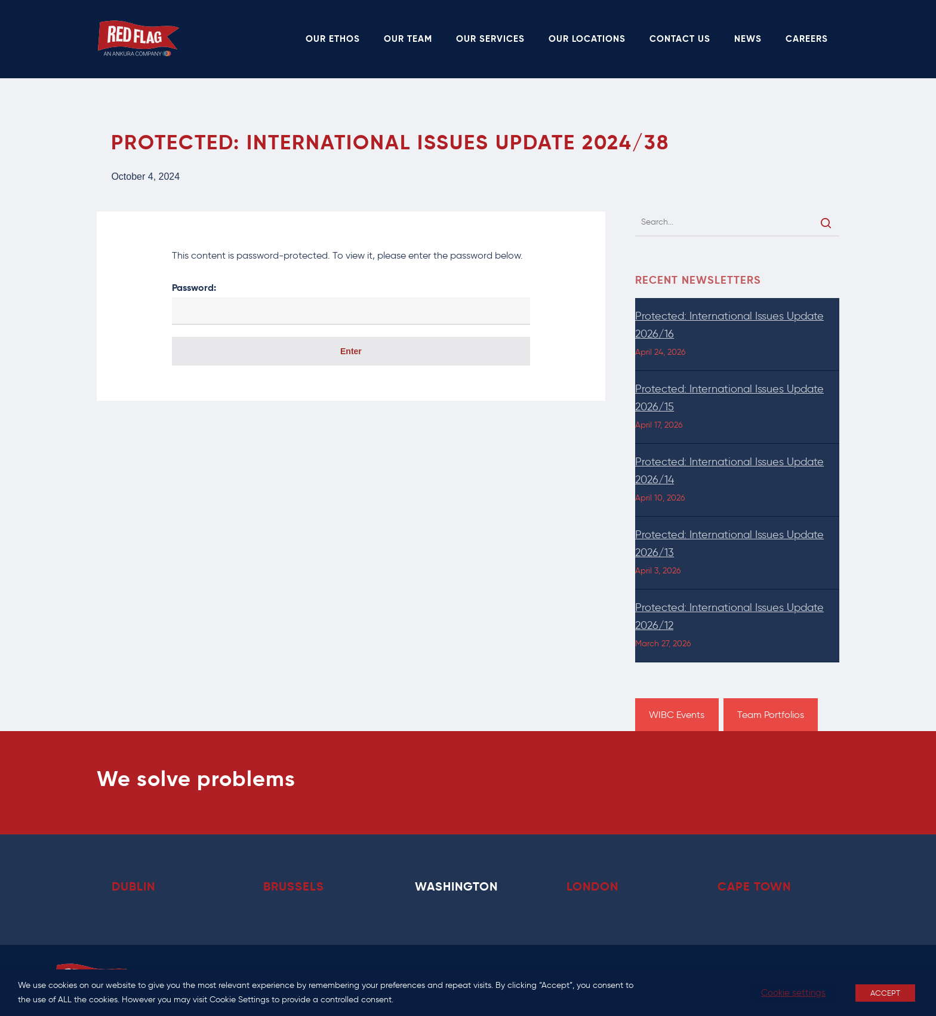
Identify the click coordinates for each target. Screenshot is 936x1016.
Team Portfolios (770, 714)
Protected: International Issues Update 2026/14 (729, 470)
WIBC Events (676, 714)
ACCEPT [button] (885, 993)
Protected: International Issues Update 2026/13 (729, 543)
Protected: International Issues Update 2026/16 (729, 324)
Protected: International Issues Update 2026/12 (729, 616)
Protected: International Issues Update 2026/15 (729, 397)
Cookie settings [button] (793, 992)
